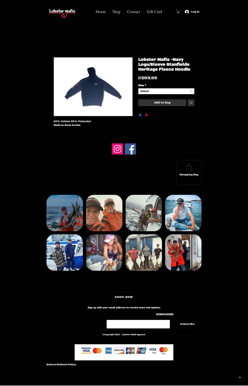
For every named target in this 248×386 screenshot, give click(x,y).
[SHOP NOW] (124, 297)
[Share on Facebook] (140, 115)
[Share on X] (152, 115)
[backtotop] (239, 377)
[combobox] (166, 91)
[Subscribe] (187, 324)
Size (142, 85)
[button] (178, 11)
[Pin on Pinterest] (146, 115)
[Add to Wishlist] (191, 102)
